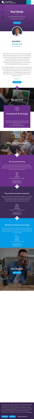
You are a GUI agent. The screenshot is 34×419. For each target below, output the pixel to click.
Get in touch (17, 22)
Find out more (17, 181)
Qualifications (17, 82)
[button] (32, 116)
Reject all (12, 416)
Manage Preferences (22, 416)
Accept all (5, 416)
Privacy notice (29, 412)
